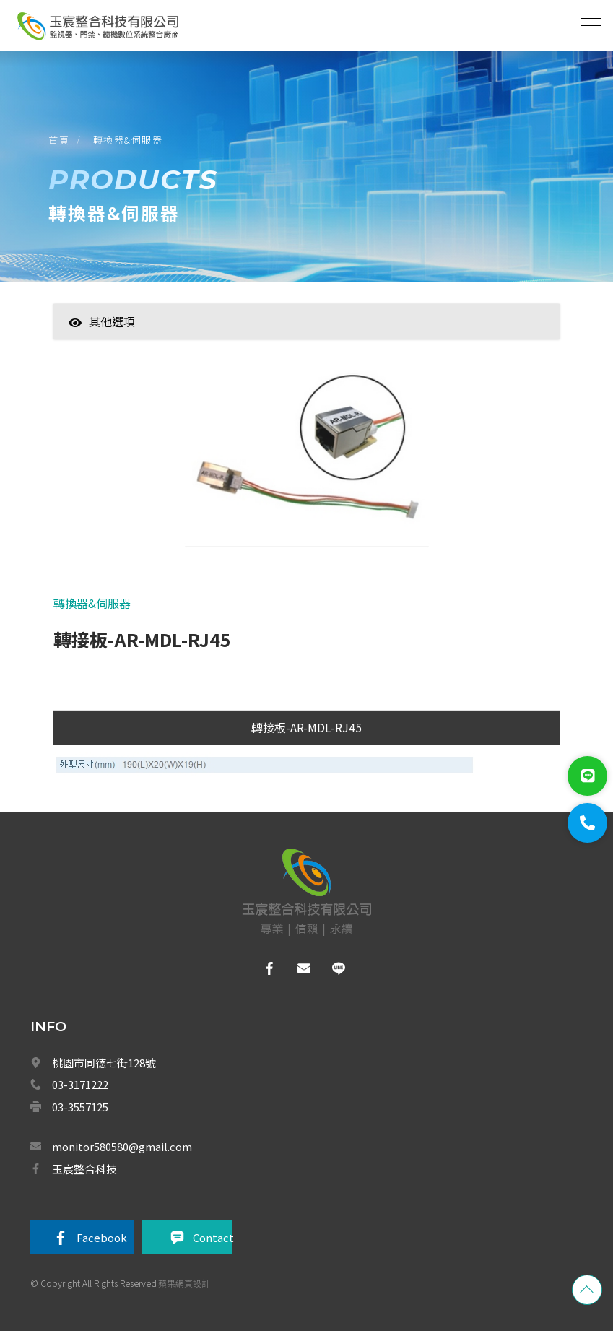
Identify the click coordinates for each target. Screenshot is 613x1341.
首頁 (61, 143)
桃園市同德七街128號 (104, 1071)
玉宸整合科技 (84, 1177)
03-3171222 (80, 1093)
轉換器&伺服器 (130, 143)
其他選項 (102, 328)
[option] (306, 469)
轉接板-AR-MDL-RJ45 (306, 736)
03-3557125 (80, 1115)
